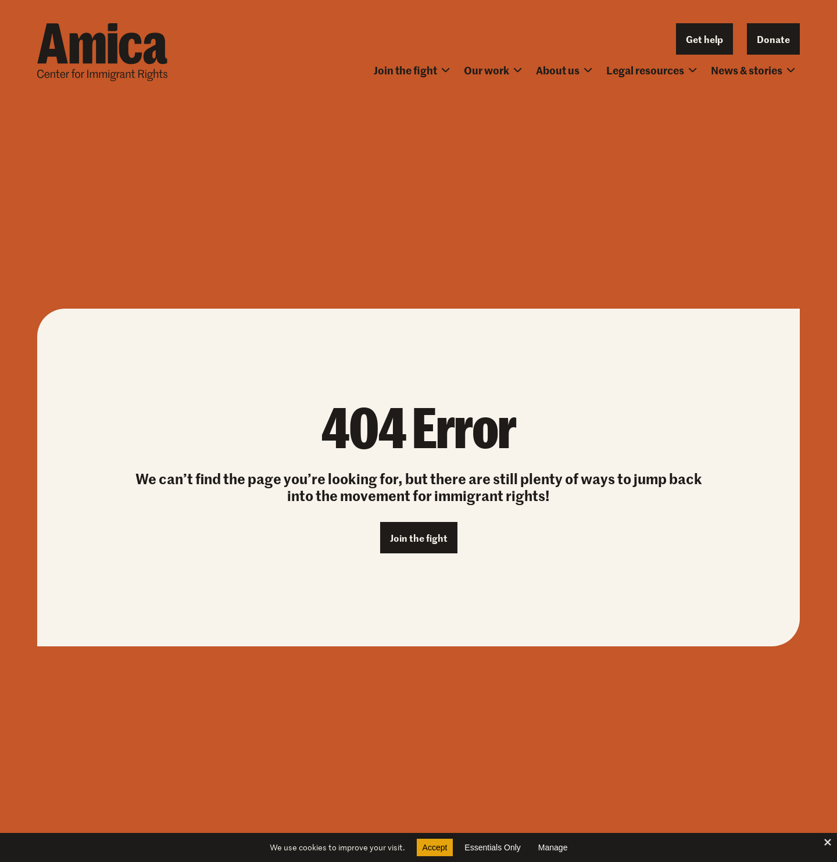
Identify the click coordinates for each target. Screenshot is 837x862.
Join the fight (412, 70)
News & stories (753, 70)
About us (564, 70)
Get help (704, 39)
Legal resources (651, 70)
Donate (773, 39)
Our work (493, 70)
